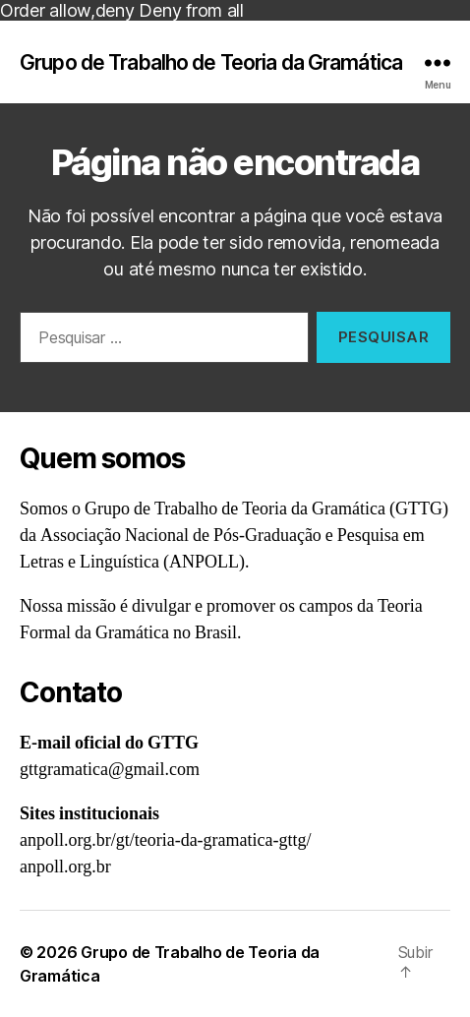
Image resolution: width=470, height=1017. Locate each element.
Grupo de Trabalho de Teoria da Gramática (211, 62)
